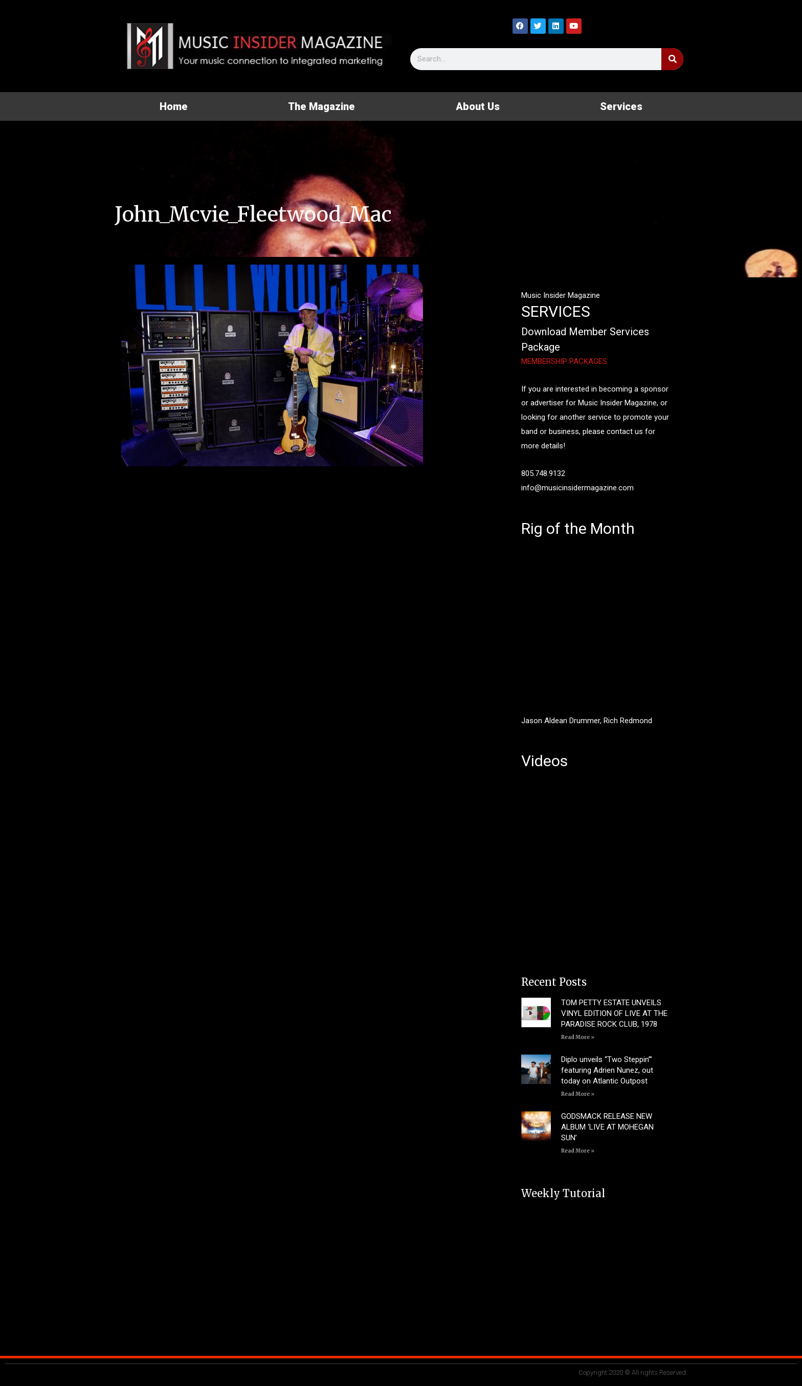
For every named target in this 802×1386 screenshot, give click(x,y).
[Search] (672, 59)
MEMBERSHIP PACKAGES (564, 361)
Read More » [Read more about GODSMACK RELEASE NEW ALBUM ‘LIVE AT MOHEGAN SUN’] (577, 1150)
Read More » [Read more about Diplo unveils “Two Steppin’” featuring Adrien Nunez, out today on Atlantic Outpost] (577, 1094)
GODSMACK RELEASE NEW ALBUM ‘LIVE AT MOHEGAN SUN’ (607, 1127)
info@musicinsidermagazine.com (577, 487)
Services (621, 106)
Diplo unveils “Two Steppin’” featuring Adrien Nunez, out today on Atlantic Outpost (607, 1070)
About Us (478, 106)
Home (174, 106)
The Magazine (321, 106)
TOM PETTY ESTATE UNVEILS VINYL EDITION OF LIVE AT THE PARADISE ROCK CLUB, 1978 (614, 1013)
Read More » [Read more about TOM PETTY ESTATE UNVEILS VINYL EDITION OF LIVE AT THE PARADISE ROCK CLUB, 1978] (577, 1037)
